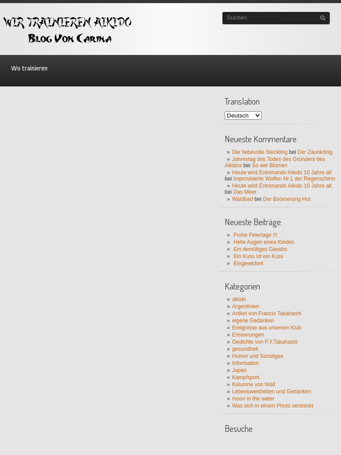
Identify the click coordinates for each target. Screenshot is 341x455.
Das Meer (244, 192)
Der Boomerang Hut (286, 199)
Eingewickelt (248, 263)
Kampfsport (245, 377)
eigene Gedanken (253, 321)
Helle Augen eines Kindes (264, 242)
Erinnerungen (248, 335)
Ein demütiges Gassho (260, 249)
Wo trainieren (29, 68)
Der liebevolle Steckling (260, 152)
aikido (239, 299)
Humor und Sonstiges (257, 356)
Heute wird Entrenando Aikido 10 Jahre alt (282, 172)
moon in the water (253, 399)
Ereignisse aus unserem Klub (266, 328)
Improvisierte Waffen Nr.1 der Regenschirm (284, 179)
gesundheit (245, 349)
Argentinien (245, 306)
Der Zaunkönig (315, 152)
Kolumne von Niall (253, 384)
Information (245, 363)
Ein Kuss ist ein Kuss (258, 256)
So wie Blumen (269, 165)
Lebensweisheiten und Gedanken (271, 391)
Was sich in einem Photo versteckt (272, 406)
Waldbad (242, 199)
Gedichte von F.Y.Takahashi (264, 342)
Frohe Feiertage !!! (256, 235)
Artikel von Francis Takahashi (266, 313)
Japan (239, 370)
